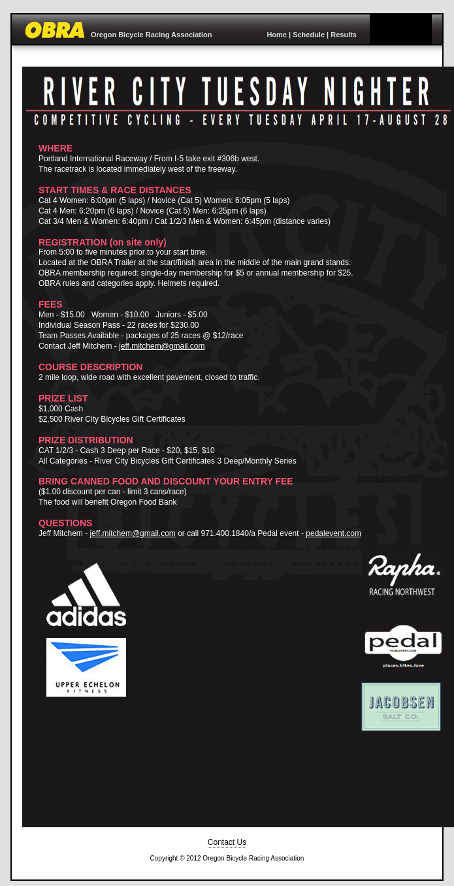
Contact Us (227, 842)
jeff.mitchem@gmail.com (161, 346)
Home (277, 35)
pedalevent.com (333, 533)
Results (344, 35)
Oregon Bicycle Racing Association (151, 35)
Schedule (309, 35)
